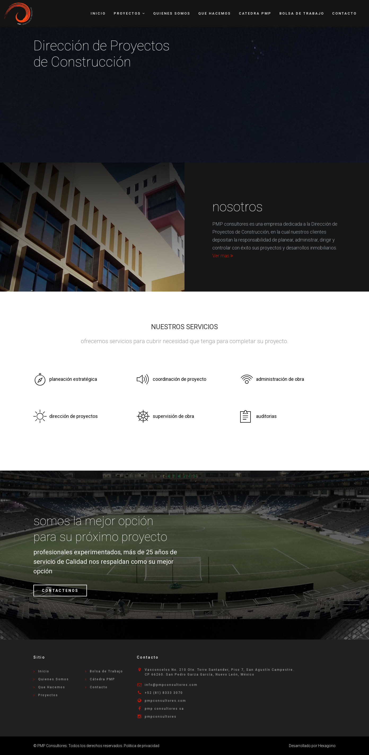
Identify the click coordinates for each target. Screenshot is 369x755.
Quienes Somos (171, 13)
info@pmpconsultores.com (171, 685)
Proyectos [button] (129, 13)
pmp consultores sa (164, 709)
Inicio (98, 13)
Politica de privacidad (141, 746)
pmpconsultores (161, 716)
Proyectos (48, 695)
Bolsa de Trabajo (301, 13)
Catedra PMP (255, 13)
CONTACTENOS (60, 590)
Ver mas (222, 255)
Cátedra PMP (102, 679)
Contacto (344, 13)
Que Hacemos (214, 13)
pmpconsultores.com (165, 701)
